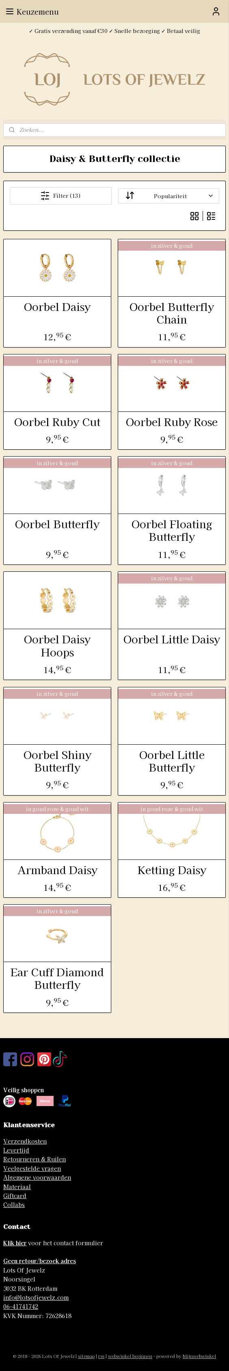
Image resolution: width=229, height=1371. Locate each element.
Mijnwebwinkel (199, 1356)
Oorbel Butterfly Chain (172, 312)
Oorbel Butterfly (57, 524)
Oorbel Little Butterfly (172, 760)
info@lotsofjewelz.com (36, 1297)
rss (101, 1356)
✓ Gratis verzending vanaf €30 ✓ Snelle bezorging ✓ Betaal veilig (114, 31)
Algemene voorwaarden (37, 1177)
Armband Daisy (57, 869)
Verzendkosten (25, 1141)
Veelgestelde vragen (32, 1168)
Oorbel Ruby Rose (172, 421)
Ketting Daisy (172, 869)
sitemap (86, 1356)
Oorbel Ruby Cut (57, 421)
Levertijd (16, 1150)
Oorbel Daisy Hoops (57, 645)
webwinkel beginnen (130, 1356)
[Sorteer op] (169, 196)
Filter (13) (60, 196)
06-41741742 (20, 1306)
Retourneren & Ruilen (34, 1159)
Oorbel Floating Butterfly (172, 530)
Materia (14, 1187)
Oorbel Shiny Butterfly (57, 760)
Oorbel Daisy (57, 306)
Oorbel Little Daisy (171, 639)
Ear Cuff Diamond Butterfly (57, 978)
